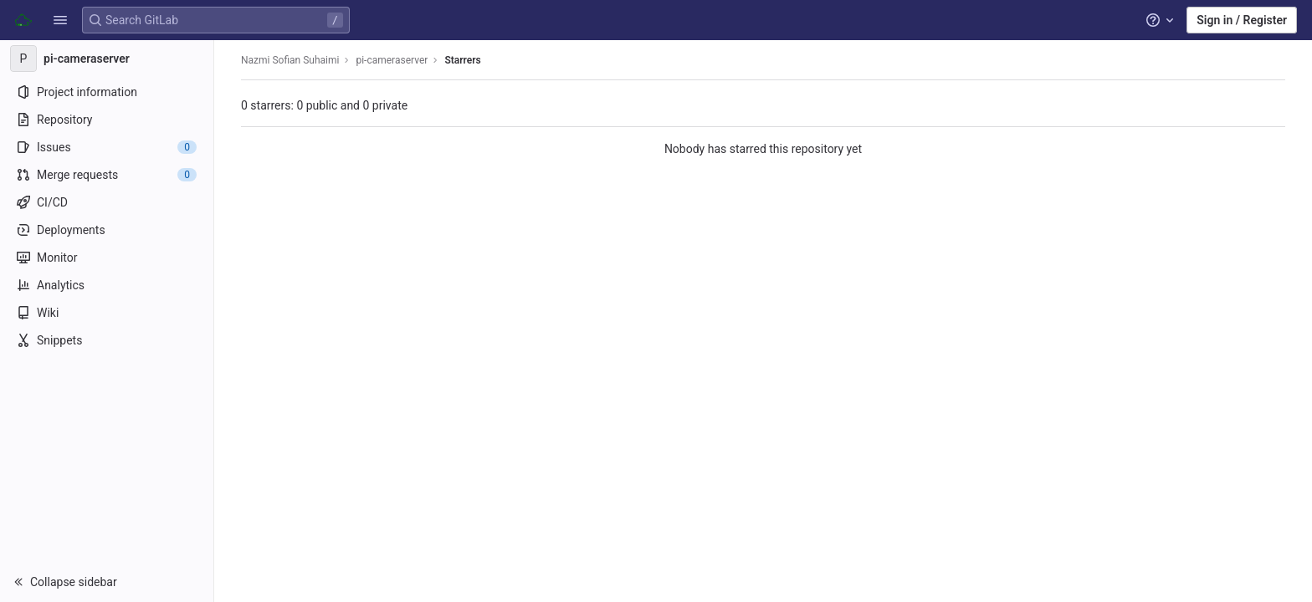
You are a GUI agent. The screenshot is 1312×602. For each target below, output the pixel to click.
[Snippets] (107, 340)
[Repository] (107, 119)
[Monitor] (107, 257)
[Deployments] (107, 230)
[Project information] (107, 92)
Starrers (462, 60)
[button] (60, 20)
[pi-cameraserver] (107, 58)
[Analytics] (107, 285)
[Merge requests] (107, 174)
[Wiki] (107, 312)
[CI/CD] (107, 202)
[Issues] (107, 147)
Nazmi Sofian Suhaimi (290, 60)
